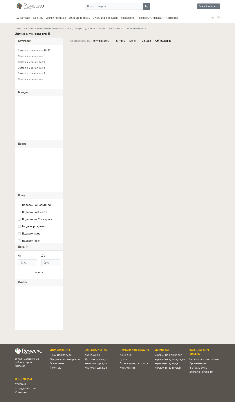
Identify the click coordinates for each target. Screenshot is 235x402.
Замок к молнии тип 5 (31, 67)
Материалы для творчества (49, 29)
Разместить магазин (150, 17)
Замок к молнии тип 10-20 (34, 50)
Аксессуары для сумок (134, 363)
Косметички (127, 367)
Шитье (68, 29)
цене (133, 40)
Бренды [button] (23, 92)
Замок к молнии (116, 29)
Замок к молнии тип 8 (31, 79)
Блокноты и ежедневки (204, 359)
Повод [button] (22, 195)
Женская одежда (96, 363)
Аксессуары (92, 355)
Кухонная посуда (61, 355)
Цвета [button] (22, 143)
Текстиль (55, 367)
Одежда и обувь (79, 17)
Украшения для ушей (168, 367)
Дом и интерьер (56, 17)
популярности (100, 40)
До (43, 255)
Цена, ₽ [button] (23, 246)
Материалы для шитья (85, 29)
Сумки (123, 359)
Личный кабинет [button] (208, 6)
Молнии (101, 29)
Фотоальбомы (198, 367)
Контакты (172, 17)
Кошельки (126, 355)
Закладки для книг (201, 372)
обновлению (163, 40)
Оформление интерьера (65, 359)
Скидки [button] (22, 282)
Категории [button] (24, 41)
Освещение (57, 363)
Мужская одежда (96, 367)
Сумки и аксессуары (105, 17)
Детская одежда (95, 359)
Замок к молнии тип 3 (31, 56)
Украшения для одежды (170, 359)
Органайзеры (197, 363)
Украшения (128, 17)
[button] (23, 17)
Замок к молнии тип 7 (31, 73)
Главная (19, 29)
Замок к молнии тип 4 (31, 62)
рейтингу (119, 40)
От (19, 255)
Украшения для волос (168, 355)
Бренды (38, 17)
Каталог (30, 29)
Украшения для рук (166, 363)
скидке (146, 40)
